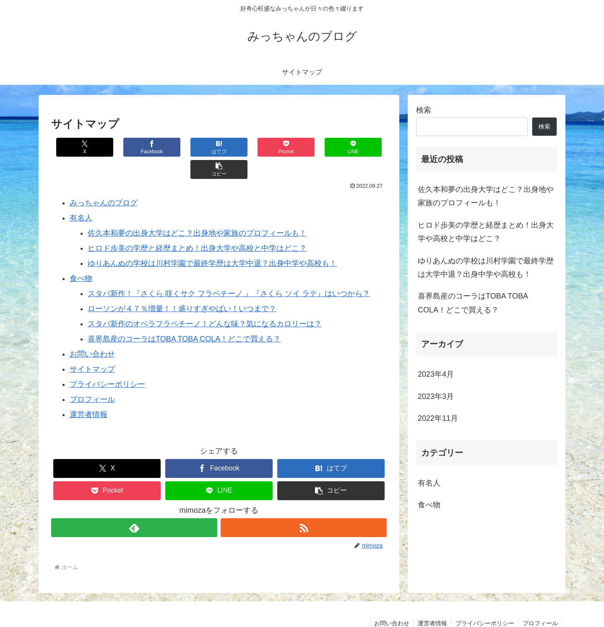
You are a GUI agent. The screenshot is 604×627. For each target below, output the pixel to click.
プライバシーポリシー (107, 362)
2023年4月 (436, 374)
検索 (423, 110)
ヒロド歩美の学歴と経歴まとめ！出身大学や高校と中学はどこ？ (197, 226)
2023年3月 (436, 396)
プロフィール (92, 377)
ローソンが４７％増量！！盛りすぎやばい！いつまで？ (182, 286)
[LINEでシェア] (303, 147)
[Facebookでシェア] (135, 147)
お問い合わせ (92, 332)
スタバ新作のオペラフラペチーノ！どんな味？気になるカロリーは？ (205, 301)
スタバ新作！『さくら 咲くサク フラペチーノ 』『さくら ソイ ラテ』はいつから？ (229, 271)
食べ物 (81, 256)
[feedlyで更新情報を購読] (134, 505)
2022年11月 (438, 418)
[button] (358, 147)
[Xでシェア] (79, 147)
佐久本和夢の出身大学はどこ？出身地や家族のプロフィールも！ (197, 211)
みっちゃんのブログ (104, 180)
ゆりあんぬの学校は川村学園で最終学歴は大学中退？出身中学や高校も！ (212, 241)
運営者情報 (88, 392)
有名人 (81, 196)
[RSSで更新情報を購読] (304, 505)
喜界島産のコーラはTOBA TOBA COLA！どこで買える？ (184, 316)
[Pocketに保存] (247, 147)
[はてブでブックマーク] (191, 147)
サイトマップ (92, 347)
